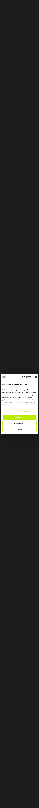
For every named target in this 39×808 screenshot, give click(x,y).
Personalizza (20, 423)
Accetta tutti (19, 417)
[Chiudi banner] (36, 377)
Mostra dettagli (26, 411)
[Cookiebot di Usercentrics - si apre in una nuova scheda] (23, 377)
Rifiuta (19, 430)
